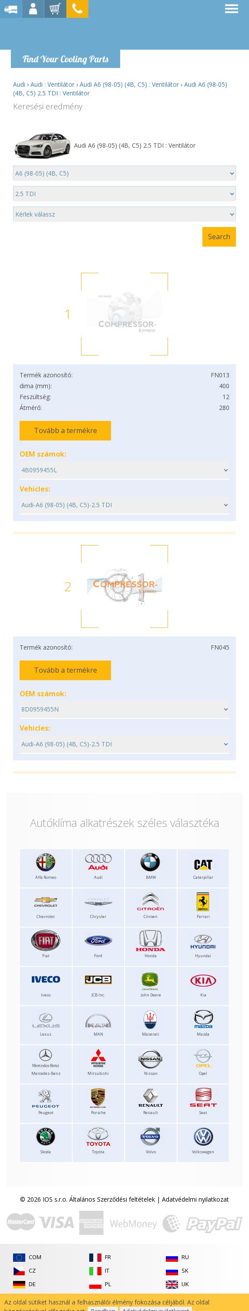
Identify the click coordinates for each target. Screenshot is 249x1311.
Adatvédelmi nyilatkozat (195, 1199)
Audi (19, 84)
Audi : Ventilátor (52, 84)
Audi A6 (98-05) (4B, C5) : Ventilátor (129, 84)
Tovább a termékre (65, 430)
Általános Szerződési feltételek (112, 1199)
